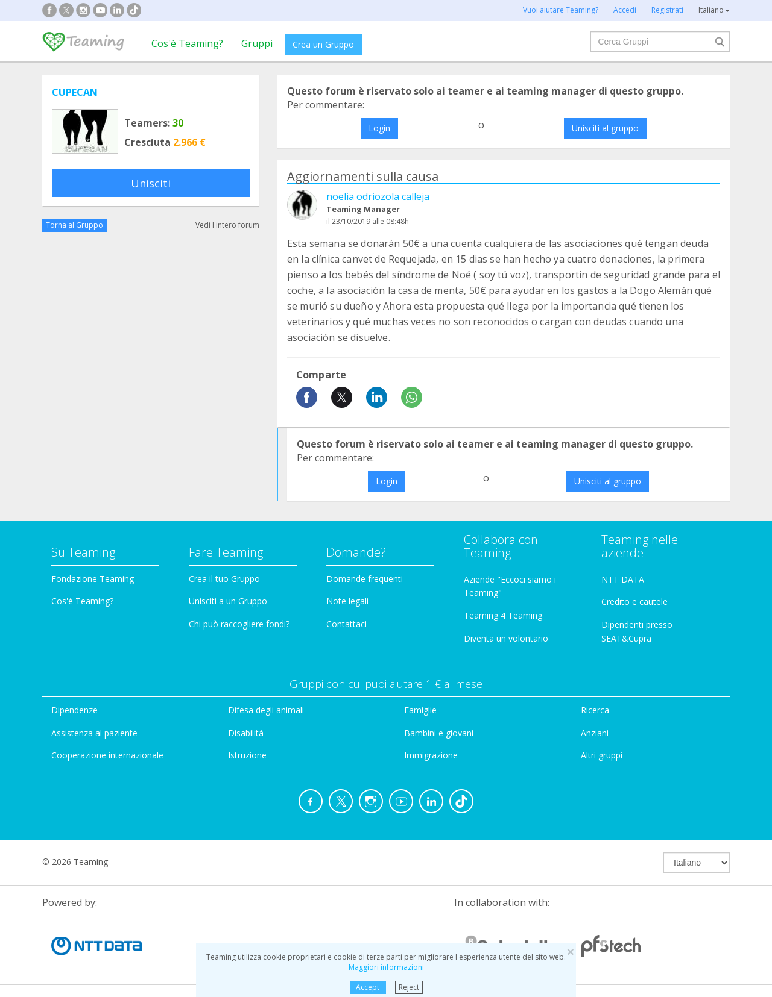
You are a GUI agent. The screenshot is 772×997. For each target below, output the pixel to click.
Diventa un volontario (506, 638)
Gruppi (257, 43)
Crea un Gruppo (323, 44)
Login (379, 128)
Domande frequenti (364, 578)
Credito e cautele (634, 601)
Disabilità (246, 733)
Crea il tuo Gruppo (224, 578)
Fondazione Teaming (92, 578)
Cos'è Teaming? (187, 43)
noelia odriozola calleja (377, 196)
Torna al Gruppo (74, 225)
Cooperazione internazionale (107, 755)
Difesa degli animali (266, 710)
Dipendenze (74, 710)
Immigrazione (431, 755)
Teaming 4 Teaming (503, 615)
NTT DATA (622, 579)
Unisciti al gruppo (605, 128)
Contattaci (346, 624)
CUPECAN (75, 92)
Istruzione (247, 755)
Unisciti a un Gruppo (228, 601)
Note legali (347, 601)
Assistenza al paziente (94, 733)
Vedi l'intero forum (227, 225)
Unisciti (151, 183)
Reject (409, 987)
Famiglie (420, 710)
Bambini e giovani (438, 733)
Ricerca (595, 710)
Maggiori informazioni (386, 967)
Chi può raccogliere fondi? (239, 624)
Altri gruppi (601, 755)
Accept (367, 987)
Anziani (595, 733)
